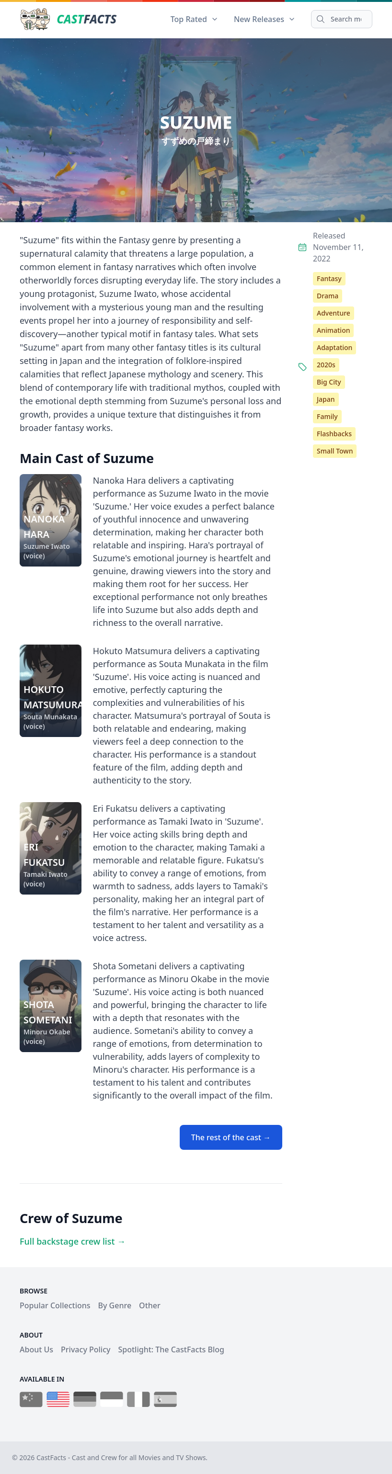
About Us (36, 1349)
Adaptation (334, 347)
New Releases (265, 19)
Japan (326, 399)
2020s (326, 364)
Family (327, 416)
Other (150, 1305)
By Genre (115, 1305)
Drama (327, 295)
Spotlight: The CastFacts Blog (171, 1349)
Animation (333, 330)
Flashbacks (334, 433)
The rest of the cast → (231, 1137)
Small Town (335, 450)
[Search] (341, 19)
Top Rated (195, 19)
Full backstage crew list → (73, 1241)
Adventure (333, 312)
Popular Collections (55, 1305)
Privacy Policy (85, 1349)
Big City (329, 381)
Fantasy (329, 278)
